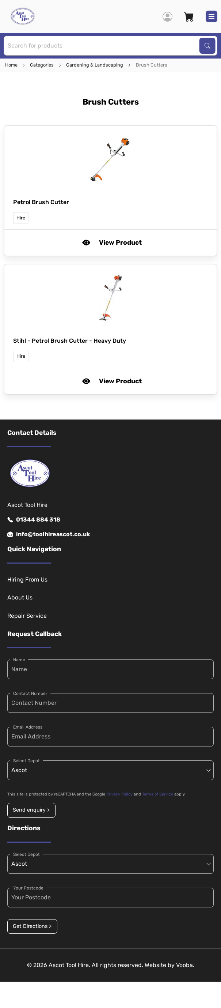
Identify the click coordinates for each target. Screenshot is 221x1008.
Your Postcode (28, 888)
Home (11, 65)
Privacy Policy (119, 794)
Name (19, 659)
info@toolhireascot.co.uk (48, 534)
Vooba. (185, 965)
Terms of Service (157, 794)
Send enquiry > (31, 810)
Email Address (27, 727)
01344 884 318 (33, 519)
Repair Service (27, 615)
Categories (42, 65)
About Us (20, 597)
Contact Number (30, 693)
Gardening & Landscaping (94, 65)
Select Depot (26, 760)
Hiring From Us (27, 579)
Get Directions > (32, 926)
